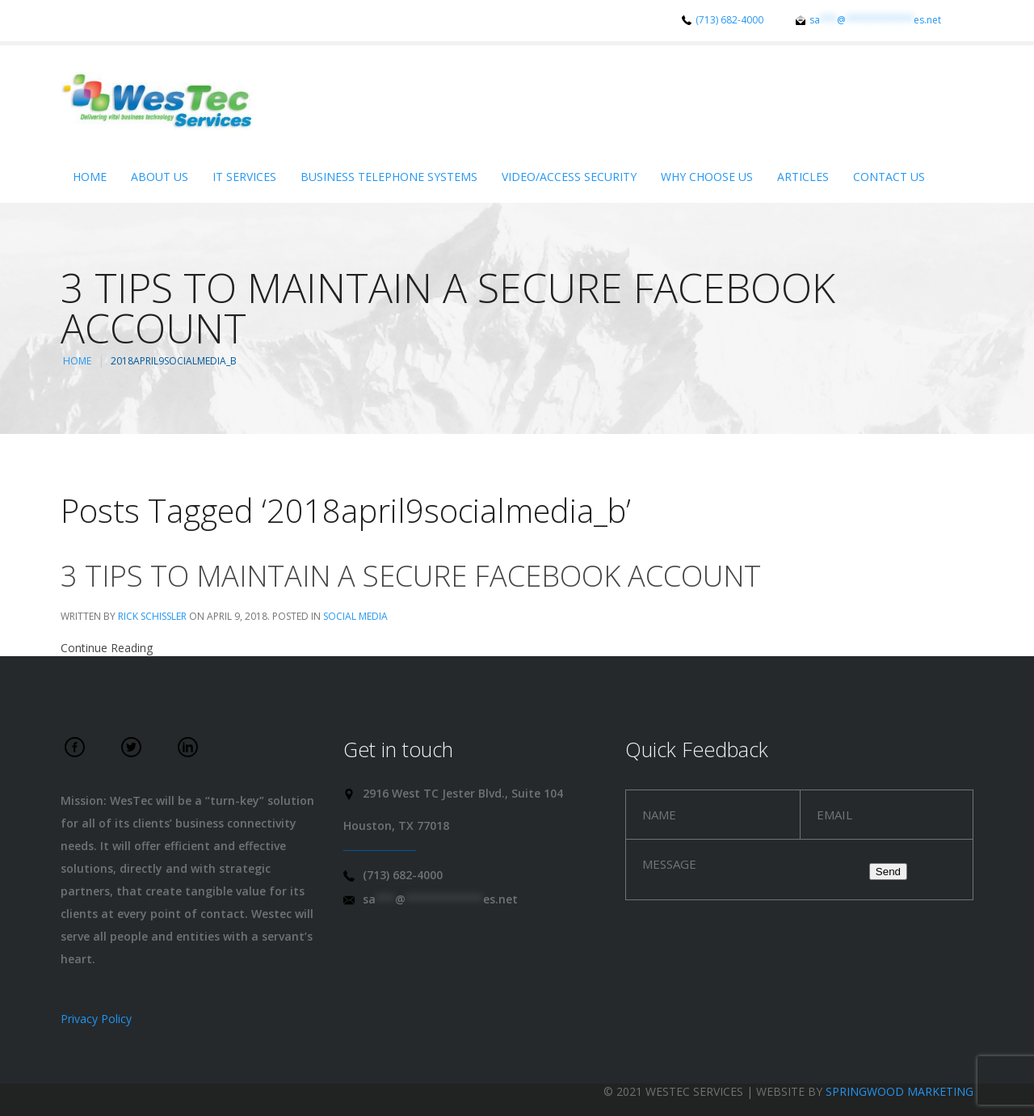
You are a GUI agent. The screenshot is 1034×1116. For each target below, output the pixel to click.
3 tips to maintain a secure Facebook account (411, 576)
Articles (803, 176)
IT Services (244, 176)
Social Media (355, 616)
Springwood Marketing (899, 1091)
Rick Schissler (152, 616)
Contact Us (889, 176)
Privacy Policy (96, 1018)
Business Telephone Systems (389, 176)
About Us (159, 176)
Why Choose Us (707, 176)
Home (90, 176)
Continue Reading (107, 647)
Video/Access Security (569, 176)
